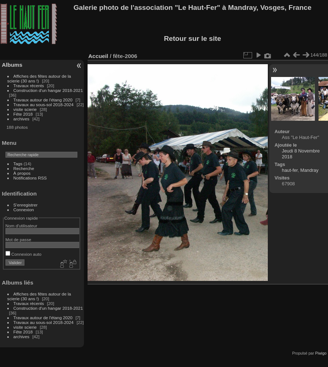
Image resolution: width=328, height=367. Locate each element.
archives (21, 118)
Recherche (23, 168)
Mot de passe (18, 239)
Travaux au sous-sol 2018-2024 (43, 104)
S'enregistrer (25, 204)
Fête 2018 (23, 114)
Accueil (98, 56)
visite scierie (25, 109)
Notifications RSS (30, 177)
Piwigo (321, 353)
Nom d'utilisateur (21, 225)
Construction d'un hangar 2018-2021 (48, 90)
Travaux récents (28, 85)
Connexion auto (23, 254)
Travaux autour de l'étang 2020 (43, 99)
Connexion (23, 209)
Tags (18, 163)
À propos (22, 173)
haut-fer (290, 170)
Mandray (309, 170)
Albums (12, 65)
